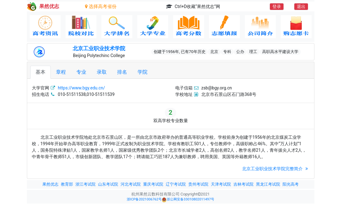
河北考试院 (131, 184)
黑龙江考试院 (268, 184)
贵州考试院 (198, 184)
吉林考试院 (243, 184)
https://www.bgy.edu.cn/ (81, 87)
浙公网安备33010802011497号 (188, 199)
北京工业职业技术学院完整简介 (275, 168)
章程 (61, 72)
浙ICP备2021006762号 (144, 199)
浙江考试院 (85, 184)
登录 (276, 6)
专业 (81, 72)
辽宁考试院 (176, 184)
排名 (122, 72)
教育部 (67, 184)
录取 (102, 72)
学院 (142, 72)
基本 (40, 72)
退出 (301, 6)
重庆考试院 (153, 184)
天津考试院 (221, 184)
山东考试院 (108, 184)
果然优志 (50, 184)
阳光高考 (291, 184)
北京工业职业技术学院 (99, 48)
